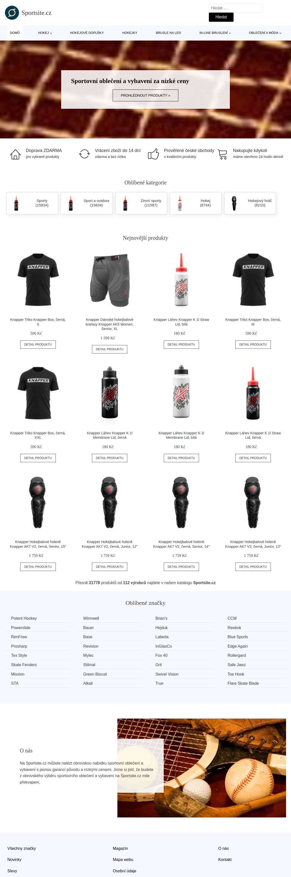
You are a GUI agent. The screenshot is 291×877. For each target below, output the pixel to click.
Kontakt (225, 859)
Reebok (234, 628)
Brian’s (161, 618)
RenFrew (19, 637)
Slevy (12, 871)
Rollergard (237, 655)
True (159, 683)
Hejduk (161, 628)
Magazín (120, 848)
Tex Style (19, 655)
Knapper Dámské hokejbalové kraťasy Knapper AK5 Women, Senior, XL (110, 324)
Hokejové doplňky (87, 33)
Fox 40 (161, 655)
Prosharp (19, 646)
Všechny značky (21, 848)
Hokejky (129, 33)
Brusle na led (168, 33)
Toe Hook (236, 674)
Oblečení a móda (263, 33)
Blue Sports (238, 637)
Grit (158, 665)
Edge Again (238, 646)
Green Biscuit (95, 674)
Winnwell (91, 618)
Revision (90, 646)
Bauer (88, 628)
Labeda (161, 637)
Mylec (88, 655)
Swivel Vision (167, 674)
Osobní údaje (124, 871)
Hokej (43, 33)
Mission (17, 674)
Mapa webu (123, 859)
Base (87, 637)
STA (14, 683)
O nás (223, 848)
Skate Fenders (24, 665)
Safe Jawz (237, 665)
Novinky (14, 859)
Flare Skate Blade (243, 683)
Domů (15, 33)
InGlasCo (163, 646)
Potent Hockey (24, 618)
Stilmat (89, 665)
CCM (232, 618)
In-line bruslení (214, 33)
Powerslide (20, 628)
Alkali (88, 683)
